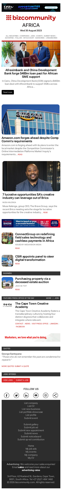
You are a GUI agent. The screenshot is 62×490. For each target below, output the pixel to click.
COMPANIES (24, 36)
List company (31, 403)
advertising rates (31, 470)
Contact (19, 324)
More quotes (8, 366)
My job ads (31, 448)
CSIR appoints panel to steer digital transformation (34, 258)
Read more (7, 92)
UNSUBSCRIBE (51, 38)
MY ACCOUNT (28, 38)
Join (57, 298)
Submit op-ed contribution (31, 439)
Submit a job (22, 380)
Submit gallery (31, 424)
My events (31, 451)
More (48, 298)
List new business (31, 409)
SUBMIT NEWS (49, 36)
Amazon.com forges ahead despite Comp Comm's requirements (30, 139)
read (20, 154)
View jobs (8, 380)
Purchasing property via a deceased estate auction (32, 280)
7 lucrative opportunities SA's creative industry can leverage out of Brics (28, 196)
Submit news (31, 433)
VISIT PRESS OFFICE (40, 324)
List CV (31, 406)
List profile (31, 415)
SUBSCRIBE (39, 38)
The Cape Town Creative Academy (31, 305)
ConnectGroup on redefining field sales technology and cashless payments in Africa (35, 237)
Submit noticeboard (31, 436)
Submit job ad (31, 427)
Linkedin (54, 324)
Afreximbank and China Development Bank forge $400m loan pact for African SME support (31, 73)
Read (17, 248)
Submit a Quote (22, 366)
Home (31, 445)
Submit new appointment (31, 430)
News (27, 324)
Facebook (20, 327)
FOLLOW (18, 38)
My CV (31, 458)
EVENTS (39, 36)
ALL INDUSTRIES (12, 36)
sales (21, 467)
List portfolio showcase (31, 412)
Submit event (31, 418)
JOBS (33, 36)
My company (31, 455)
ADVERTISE (9, 38)
